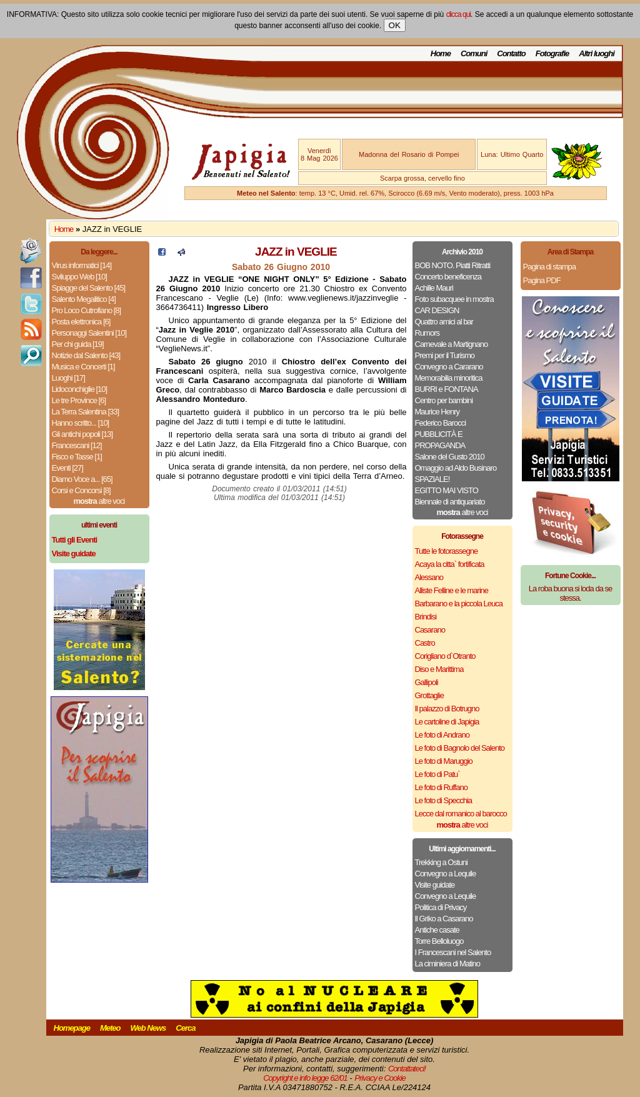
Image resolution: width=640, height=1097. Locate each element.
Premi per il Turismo (445, 355)
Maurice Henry (437, 411)
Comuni (474, 53)
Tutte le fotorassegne (446, 551)
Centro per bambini (444, 400)
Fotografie (552, 53)
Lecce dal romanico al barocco (461, 813)
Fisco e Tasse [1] (77, 456)
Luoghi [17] (68, 378)
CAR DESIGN (437, 310)
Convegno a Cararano (449, 366)
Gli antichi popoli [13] (82, 434)
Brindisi (426, 616)
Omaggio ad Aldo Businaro (456, 468)
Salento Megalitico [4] (84, 299)
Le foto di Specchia (443, 800)
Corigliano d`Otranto (445, 656)
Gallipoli (426, 682)
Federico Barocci (440, 423)
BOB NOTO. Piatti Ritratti (453, 265)
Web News (148, 1028)
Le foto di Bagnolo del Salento (459, 748)
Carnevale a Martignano (451, 344)
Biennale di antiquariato (450, 501)
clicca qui (458, 14)
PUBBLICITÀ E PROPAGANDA (440, 439)
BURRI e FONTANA (446, 389)
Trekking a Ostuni (441, 862)
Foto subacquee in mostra (454, 299)
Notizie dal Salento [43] (86, 355)
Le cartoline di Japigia (447, 721)
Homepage (72, 1028)
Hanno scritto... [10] (80, 423)
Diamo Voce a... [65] (82, 479)
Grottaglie (429, 695)
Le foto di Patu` (437, 774)
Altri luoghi (596, 53)
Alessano (429, 577)
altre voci (99, 501)
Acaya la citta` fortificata (449, 564)
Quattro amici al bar (444, 321)
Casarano (430, 629)
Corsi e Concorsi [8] (81, 490)
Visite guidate (435, 884)
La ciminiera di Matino (447, 963)
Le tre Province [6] (79, 400)
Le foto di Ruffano (441, 787)
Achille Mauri (434, 288)
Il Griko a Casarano (444, 918)
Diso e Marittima (439, 669)
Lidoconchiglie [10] (80, 389)
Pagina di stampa (549, 266)
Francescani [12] (77, 445)
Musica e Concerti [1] (83, 366)
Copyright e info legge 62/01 (305, 1078)
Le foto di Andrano (442, 734)
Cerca (185, 1028)
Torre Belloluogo (439, 941)
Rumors (427, 333)
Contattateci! (407, 1068)
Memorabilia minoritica (448, 378)
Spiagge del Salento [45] (89, 288)
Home (441, 53)
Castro (425, 643)
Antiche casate (437, 929)
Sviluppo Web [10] (79, 276)
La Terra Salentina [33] (85, 411)
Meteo (110, 1028)
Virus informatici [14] (82, 265)
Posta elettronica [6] (81, 321)
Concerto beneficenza (448, 276)
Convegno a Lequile (445, 873)
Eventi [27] (67, 468)
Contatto (511, 53)
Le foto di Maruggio (443, 761)
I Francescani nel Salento (453, 952)
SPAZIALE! (432, 479)
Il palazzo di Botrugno (447, 708)
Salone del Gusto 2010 (449, 456)
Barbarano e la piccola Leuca (458, 603)
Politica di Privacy (441, 907)
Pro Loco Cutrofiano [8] (86, 310)
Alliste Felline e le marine (452, 590)
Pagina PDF (542, 280)
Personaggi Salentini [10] (89, 333)
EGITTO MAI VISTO (446, 490)
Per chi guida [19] (78, 344)
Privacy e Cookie (380, 1078)
